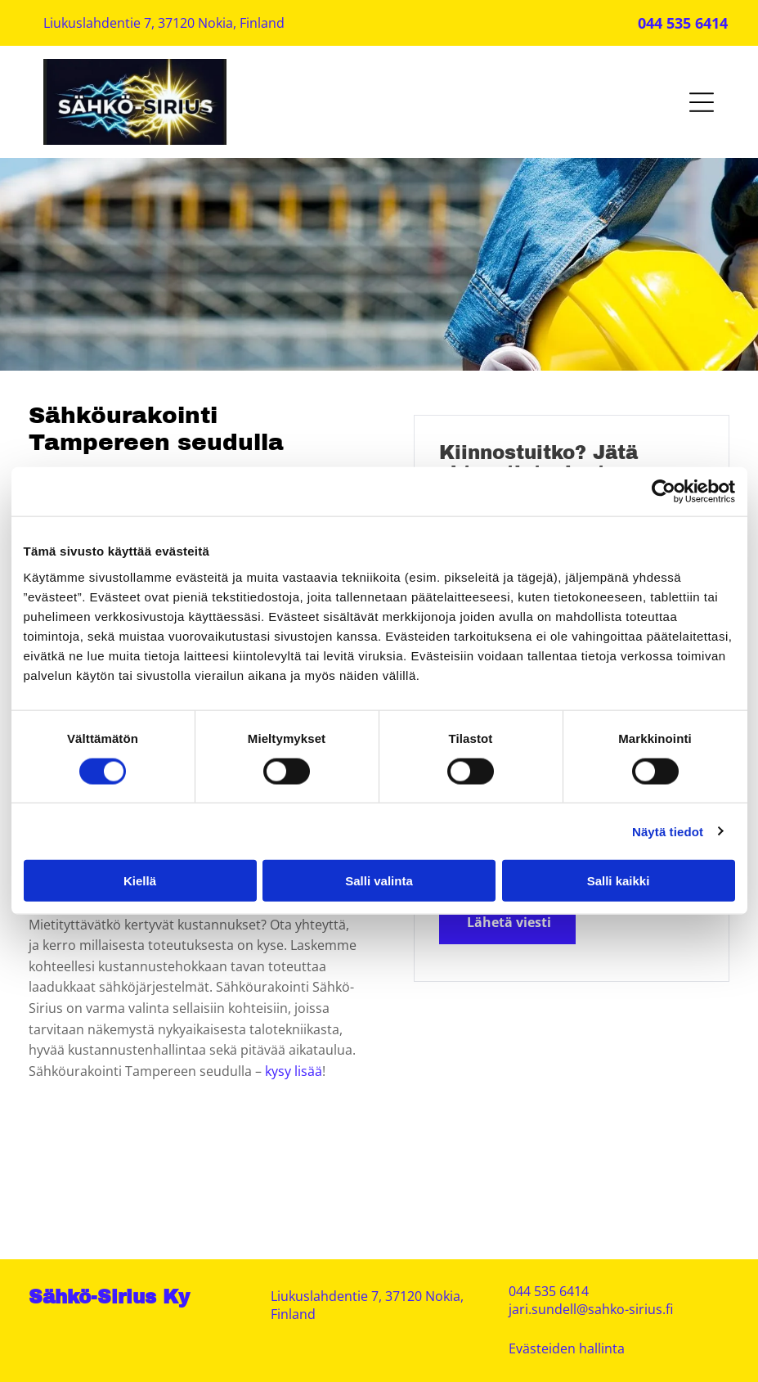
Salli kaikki (618, 881)
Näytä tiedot (667, 831)
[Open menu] (701, 102)
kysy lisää (293, 1071)
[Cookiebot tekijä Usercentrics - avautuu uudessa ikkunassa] (663, 491)
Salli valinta (379, 881)
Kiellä (139, 881)
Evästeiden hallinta (567, 1348)
